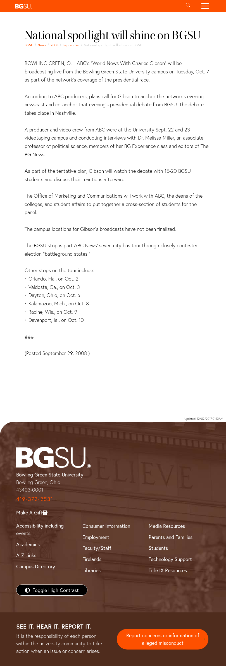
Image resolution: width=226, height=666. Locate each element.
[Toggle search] (188, 6)
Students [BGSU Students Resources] (158, 548)
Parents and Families (170, 537)
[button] (96, 6)
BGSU (29, 45)
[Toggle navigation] (205, 6)
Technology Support (170, 559)
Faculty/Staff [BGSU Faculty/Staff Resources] (96, 548)
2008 (54, 45)
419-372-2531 (34, 499)
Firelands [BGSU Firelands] (91, 559)
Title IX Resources (168, 570)
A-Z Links (26, 555)
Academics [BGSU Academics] (28, 544)
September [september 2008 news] (71, 45)
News (41, 45)
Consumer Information (106, 526)
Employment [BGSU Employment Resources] (95, 537)
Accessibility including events (40, 529)
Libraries (91, 570)
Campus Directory (35, 566)
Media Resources (167, 526)
